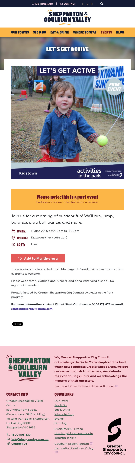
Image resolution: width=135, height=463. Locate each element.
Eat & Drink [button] (59, 32)
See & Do (60, 405)
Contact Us (19, 443)
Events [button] (106, 32)
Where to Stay (64, 414)
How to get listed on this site (73, 433)
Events (58, 418)
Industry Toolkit (65, 438)
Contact (68, 4)
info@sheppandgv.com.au (30, 439)
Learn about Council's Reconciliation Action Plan (84, 386)
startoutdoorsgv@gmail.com (32, 308)
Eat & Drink (62, 409)
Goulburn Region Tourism (71, 443)
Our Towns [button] (20, 32)
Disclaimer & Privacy (68, 429)
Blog (120, 32)
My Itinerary (42, 4)
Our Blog (60, 423)
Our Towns (61, 401)
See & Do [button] (39, 32)
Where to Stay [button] (85, 32)
